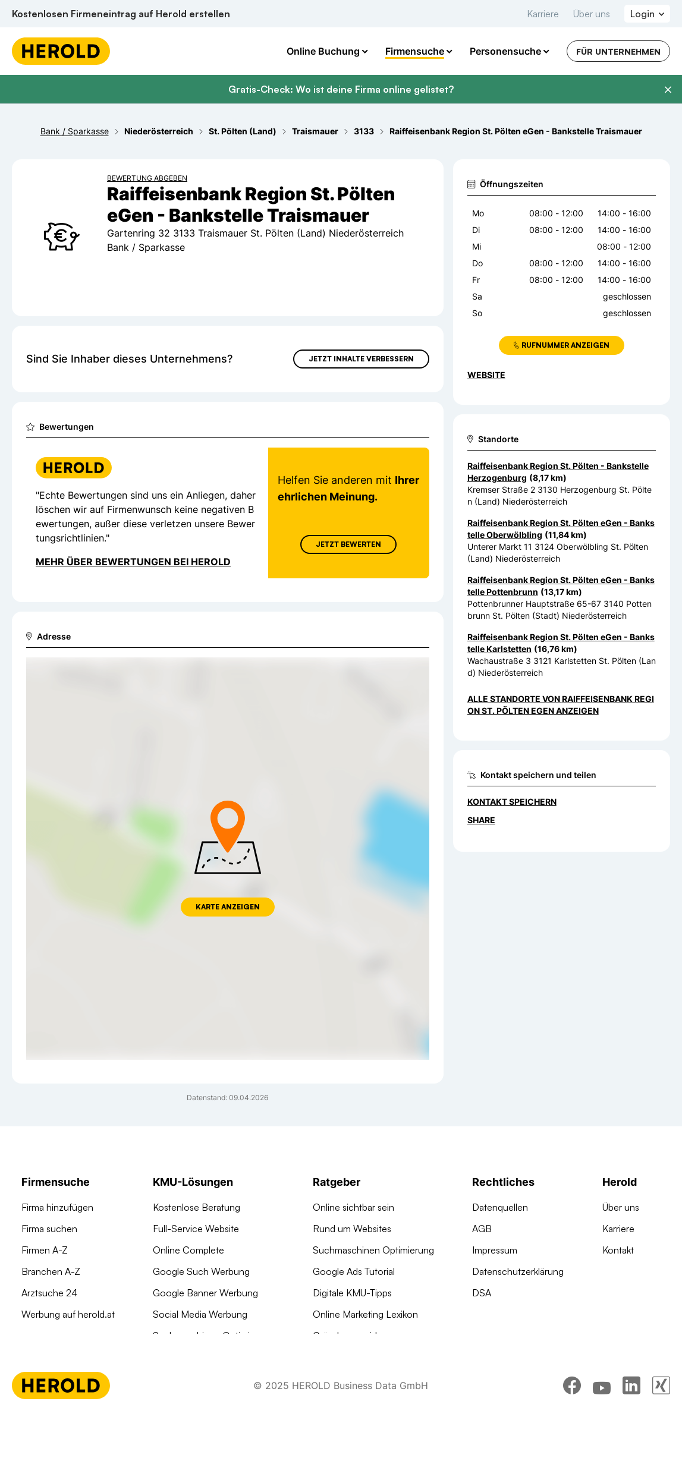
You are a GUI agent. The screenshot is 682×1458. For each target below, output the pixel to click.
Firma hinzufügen (57, 1207)
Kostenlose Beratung (196, 1207)
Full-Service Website (196, 1229)
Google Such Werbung (201, 1271)
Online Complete (188, 1250)
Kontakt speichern (512, 801)
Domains (171, 1357)
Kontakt (618, 1250)
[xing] (661, 1425)
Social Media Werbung (200, 1314)
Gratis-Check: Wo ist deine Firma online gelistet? (341, 89)
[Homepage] (61, 51)
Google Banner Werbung (205, 1293)
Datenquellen (500, 1207)
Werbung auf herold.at (68, 1314)
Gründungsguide (347, 1336)
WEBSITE (486, 375)
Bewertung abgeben (147, 178)
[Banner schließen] (668, 90)
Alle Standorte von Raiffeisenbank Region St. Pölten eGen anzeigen (560, 705)
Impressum (494, 1250)
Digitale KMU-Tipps (352, 1293)
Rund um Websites (352, 1229)
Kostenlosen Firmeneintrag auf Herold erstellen (121, 14)
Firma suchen (49, 1229)
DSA (481, 1293)
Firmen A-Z (44, 1250)
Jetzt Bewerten (348, 544)
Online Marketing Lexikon (365, 1314)
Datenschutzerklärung (518, 1271)
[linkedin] (631, 1425)
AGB (482, 1229)
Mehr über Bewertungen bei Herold (133, 562)
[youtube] (602, 1425)
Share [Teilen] (481, 820)
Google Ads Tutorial (354, 1271)
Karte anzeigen (228, 906)
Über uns (591, 14)
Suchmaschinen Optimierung (213, 1336)
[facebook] (572, 1425)
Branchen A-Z (50, 1271)
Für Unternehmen (618, 51)
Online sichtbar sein (353, 1207)
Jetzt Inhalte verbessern (361, 358)
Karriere (543, 14)
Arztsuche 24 (49, 1293)
